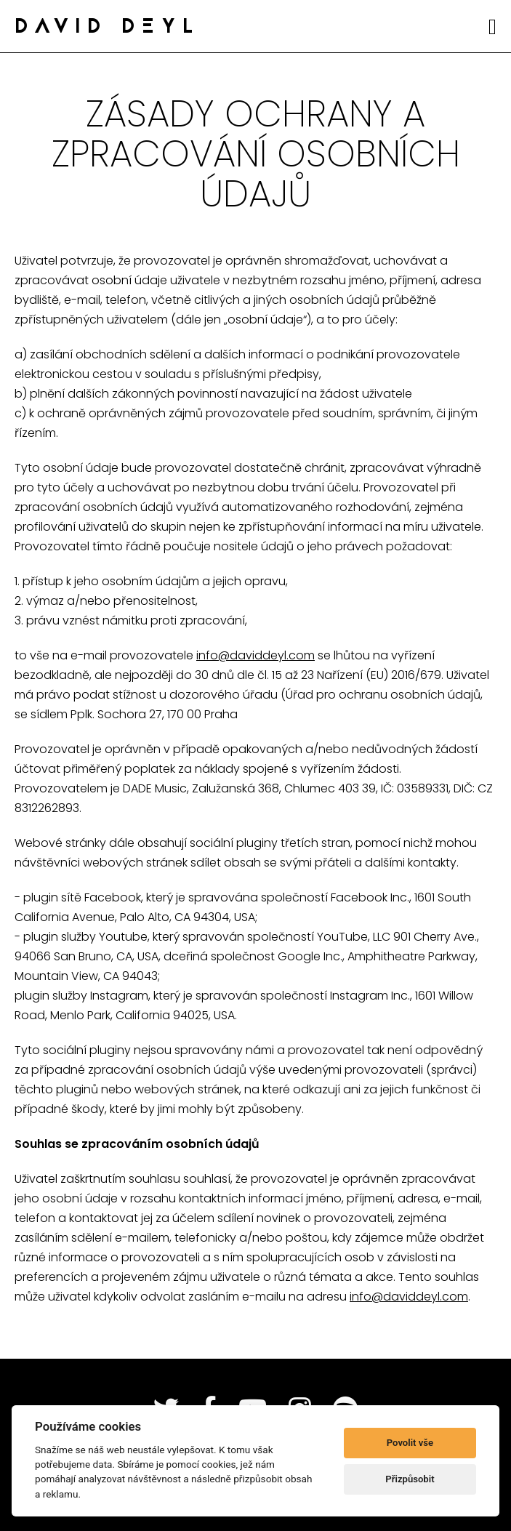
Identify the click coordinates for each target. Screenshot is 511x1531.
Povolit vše (410, 1442)
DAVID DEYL (108, 28)
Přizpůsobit (409, 1479)
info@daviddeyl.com (255, 655)
